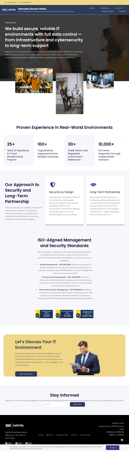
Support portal (62, 435)
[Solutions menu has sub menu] (106, 9)
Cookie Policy (46, 449)
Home (41, 435)
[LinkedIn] (121, 439)
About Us (50, 435)
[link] (34, 69)
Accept (112, 447)
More (119, 9)
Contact (74, 435)
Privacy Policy (85, 435)
